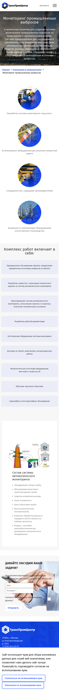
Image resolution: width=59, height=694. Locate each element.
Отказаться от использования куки (23, 685)
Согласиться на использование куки (23, 678)
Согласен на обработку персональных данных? (23, 599)
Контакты (44, 5)
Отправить (13, 608)
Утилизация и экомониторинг (27, 69)
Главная (6, 69)
